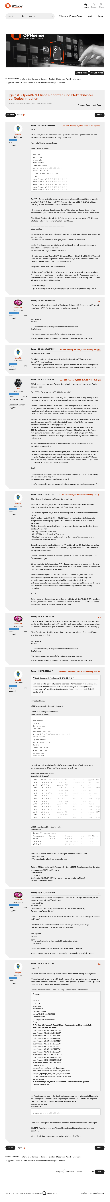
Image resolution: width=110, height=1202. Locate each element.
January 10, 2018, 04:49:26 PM (43, 893)
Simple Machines (25, 1193)
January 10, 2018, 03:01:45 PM (42, 617)
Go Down (10, 115)
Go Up (10, 1148)
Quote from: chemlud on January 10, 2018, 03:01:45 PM (55, 678)
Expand (45, 148)
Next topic (96, 105)
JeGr (18, 389)
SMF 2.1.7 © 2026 (11, 1193)
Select (38, 148)
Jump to (59, 1172)
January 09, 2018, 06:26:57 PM (43, 301)
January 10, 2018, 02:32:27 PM (42, 494)
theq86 (18, 135)
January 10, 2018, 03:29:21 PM (42, 671)
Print (99, 115)
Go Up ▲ (101, 1193)
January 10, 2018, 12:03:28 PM (42, 379)
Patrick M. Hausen (73, 79)
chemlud (18, 307)
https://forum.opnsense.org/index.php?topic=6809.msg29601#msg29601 (63, 289)
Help (82, 1193)
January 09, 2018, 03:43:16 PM (43, 125)
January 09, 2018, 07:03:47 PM (43, 349)
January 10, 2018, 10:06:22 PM (42, 963)
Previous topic (84, 105)
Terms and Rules (91, 1193)
